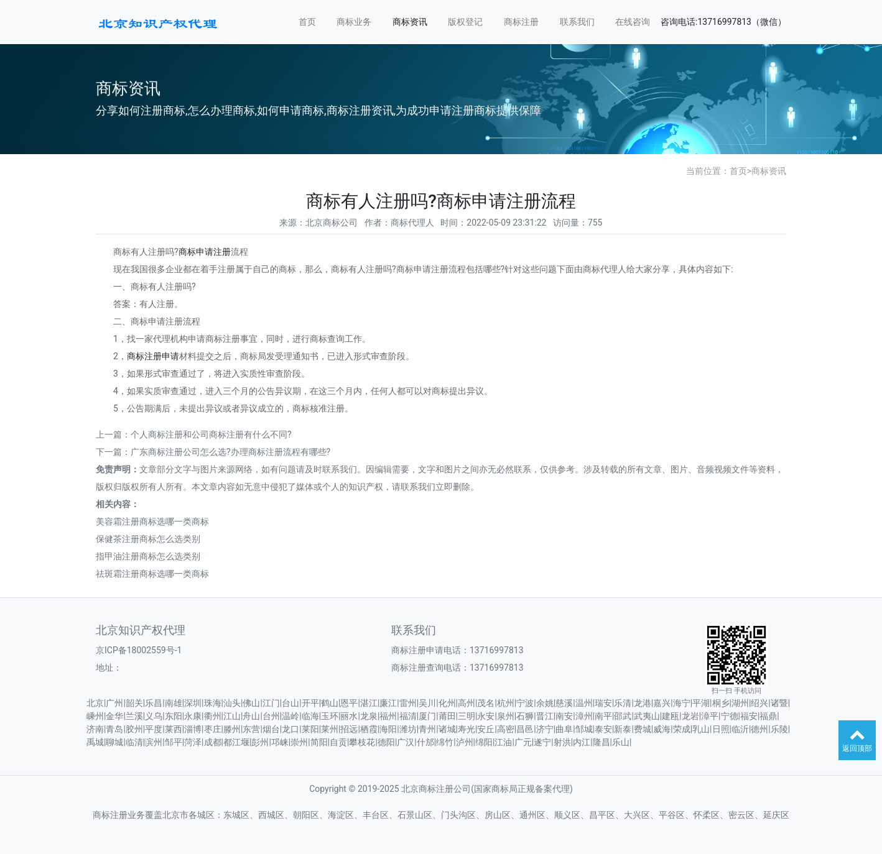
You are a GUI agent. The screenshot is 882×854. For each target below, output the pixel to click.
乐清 (622, 703)
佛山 (251, 703)
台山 (290, 703)
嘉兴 (662, 703)
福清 (408, 716)
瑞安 (603, 703)
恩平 (349, 703)
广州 (114, 703)
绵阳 (484, 742)
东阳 (173, 716)
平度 (153, 729)
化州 (447, 703)
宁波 (525, 703)
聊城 (114, 742)
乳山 (701, 729)
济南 (95, 729)
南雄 (173, 703)
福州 (388, 716)
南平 (603, 716)
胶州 (134, 729)
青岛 (114, 729)
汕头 (232, 703)
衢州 (212, 716)
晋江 (545, 716)
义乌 (153, 716)
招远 (349, 729)
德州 (759, 729)
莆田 (447, 716)
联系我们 (577, 22)
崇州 (299, 742)
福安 (749, 716)
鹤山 (329, 703)
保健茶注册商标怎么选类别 (148, 539)
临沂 (740, 729)
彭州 (260, 742)
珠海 (212, 703)
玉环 (329, 716)
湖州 (740, 703)
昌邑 (525, 729)
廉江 (388, 703)
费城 (642, 729)
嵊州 (95, 716)
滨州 (153, 742)
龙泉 (369, 716)
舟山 (251, 716)
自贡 (338, 742)
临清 (134, 742)
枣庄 (212, 729)
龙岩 (690, 716)
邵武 (622, 716)
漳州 (584, 716)
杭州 (505, 703)
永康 (193, 716)
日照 (721, 729)
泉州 (505, 716)
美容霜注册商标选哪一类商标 (152, 521)
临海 (310, 716)
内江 (581, 742)
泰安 (603, 729)
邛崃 (280, 742)
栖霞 (369, 729)
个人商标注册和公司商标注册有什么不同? (211, 434)
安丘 (485, 729)
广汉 (405, 742)
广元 (523, 742)
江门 (271, 703)
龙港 (642, 703)
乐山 (620, 742)
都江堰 (236, 742)
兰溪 (134, 716)
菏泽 (193, 742)
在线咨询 (632, 22)
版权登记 (465, 22)
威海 (662, 729)
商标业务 (354, 22)
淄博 (193, 729)
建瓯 (670, 716)
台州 (271, 716)
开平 (310, 703)
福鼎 (768, 716)
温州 (584, 703)
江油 (503, 742)
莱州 (329, 729)
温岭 (290, 716)
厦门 (427, 716)
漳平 (709, 716)
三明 (466, 716)
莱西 (173, 729)
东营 (251, 729)
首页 (307, 22)
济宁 (545, 729)
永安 (485, 716)
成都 (212, 742)
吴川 (427, 703)
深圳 (193, 703)
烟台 (271, 729)
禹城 (95, 742)
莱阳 (310, 729)
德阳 (386, 742)
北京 (95, 703)
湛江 (369, 703)
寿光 (466, 729)
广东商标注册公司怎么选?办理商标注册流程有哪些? (230, 452)
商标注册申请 (153, 356)
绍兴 (759, 703)
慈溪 (564, 703)
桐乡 (721, 703)
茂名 (485, 703)
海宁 (681, 703)
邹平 (173, 742)
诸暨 (779, 703)
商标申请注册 (205, 252)
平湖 (701, 703)
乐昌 (153, 703)
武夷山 (647, 716)
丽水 (349, 716)
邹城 (584, 729)
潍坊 (408, 729)
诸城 (447, 729)
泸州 (464, 742)
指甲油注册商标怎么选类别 (148, 556)
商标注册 (521, 22)
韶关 (134, 703)
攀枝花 (362, 742)
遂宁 (542, 742)
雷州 (408, 703)
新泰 (622, 729)
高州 (466, 703)
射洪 (562, 742)
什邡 (425, 742)
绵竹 (444, 742)
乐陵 (779, 729)
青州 (427, 729)
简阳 (319, 742)
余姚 (545, 703)
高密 (505, 729)
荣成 (681, 729)
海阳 (388, 729)
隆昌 (601, 742)
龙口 (290, 729)
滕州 (232, 729)
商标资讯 (409, 22)
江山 (232, 716)
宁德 (729, 716)
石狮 (525, 716)
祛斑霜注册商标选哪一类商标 (152, 574)
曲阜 (564, 729)
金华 (114, 716)
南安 (564, 716)
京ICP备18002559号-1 (139, 650)
